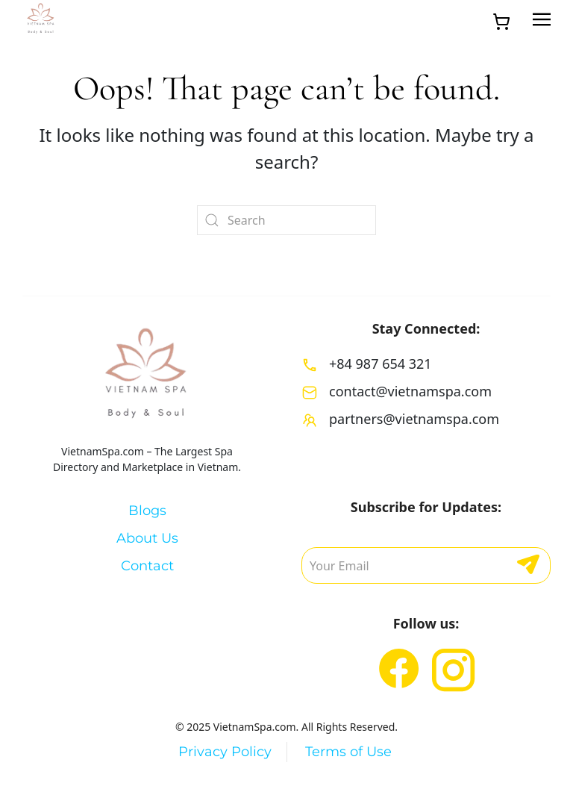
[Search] (286, 220)
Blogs (147, 510)
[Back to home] (41, 20)
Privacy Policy (225, 751)
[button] (542, 20)
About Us (147, 538)
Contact (147, 566)
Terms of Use (348, 751)
